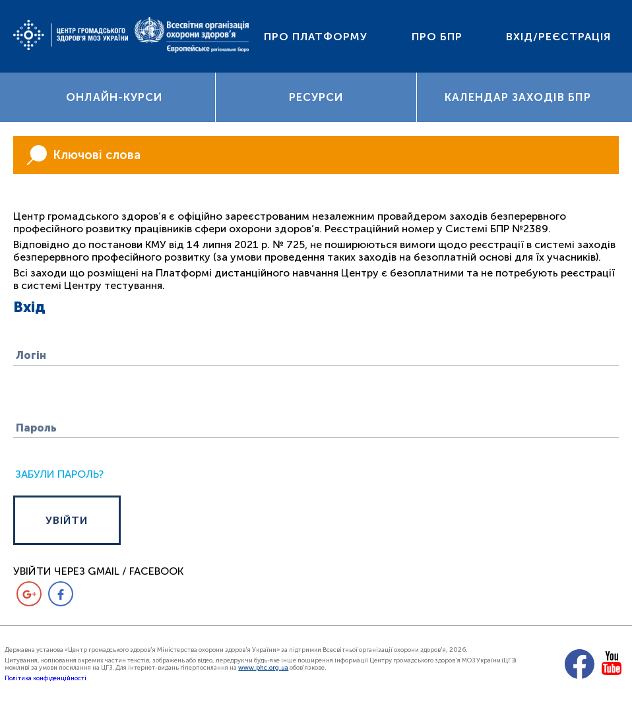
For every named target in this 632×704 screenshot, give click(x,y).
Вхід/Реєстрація (558, 36)
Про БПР (437, 36)
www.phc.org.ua (263, 670)
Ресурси (315, 98)
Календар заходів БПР (517, 98)
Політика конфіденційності (45, 680)
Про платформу (315, 36)
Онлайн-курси (114, 98)
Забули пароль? (59, 476)
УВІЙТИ (72, 523)
